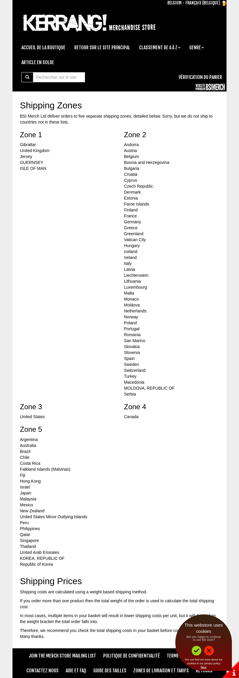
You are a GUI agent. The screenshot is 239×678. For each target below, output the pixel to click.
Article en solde (37, 62)
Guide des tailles (109, 671)
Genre (196, 47)
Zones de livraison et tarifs (161, 671)
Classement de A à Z (159, 47)
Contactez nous (42, 671)
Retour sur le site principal (102, 47)
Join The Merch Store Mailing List (62, 656)
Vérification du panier (200, 77)
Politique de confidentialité (131, 656)
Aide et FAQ (76, 671)
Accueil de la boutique (43, 47)
